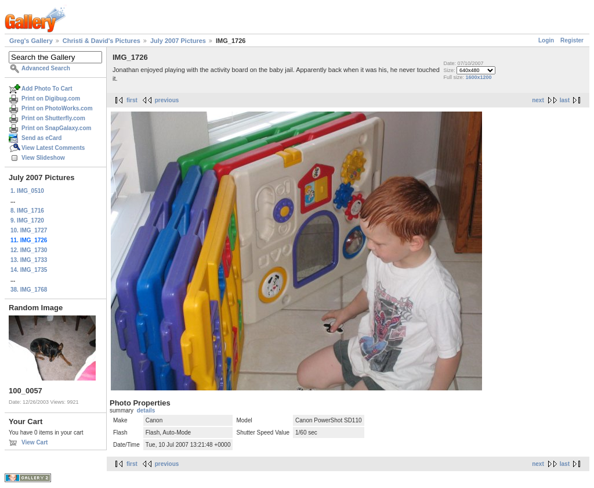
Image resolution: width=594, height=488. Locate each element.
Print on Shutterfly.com (53, 118)
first (131, 100)
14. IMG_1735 (28, 270)
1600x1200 (478, 77)
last (565, 100)
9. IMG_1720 (27, 220)
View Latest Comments (53, 148)
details (146, 410)
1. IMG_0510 (27, 191)
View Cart (34, 442)
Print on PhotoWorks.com (57, 108)
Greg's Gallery (31, 40)
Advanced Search (45, 68)
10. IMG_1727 (28, 230)
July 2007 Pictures (178, 40)
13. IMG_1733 (28, 260)
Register (572, 40)
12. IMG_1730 (28, 250)
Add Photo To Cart (47, 88)
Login (546, 40)
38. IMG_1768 (28, 289)
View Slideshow (43, 158)
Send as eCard (41, 138)
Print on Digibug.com (50, 98)
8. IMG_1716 (27, 210)
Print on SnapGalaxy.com (56, 128)
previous (167, 100)
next (538, 100)
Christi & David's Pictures (101, 40)
